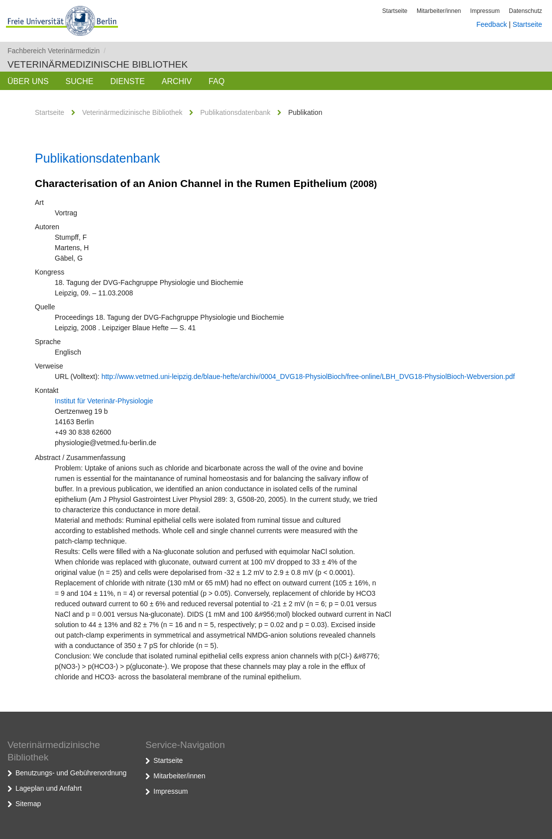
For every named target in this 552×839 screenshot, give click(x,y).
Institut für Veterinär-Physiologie (104, 401)
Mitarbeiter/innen (439, 10)
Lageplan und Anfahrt (48, 788)
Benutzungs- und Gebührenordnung (70, 773)
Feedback (491, 24)
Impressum (485, 10)
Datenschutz (525, 10)
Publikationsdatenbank (235, 112)
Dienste (127, 81)
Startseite (395, 10)
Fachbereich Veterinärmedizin (56, 50)
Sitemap (28, 804)
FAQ (216, 81)
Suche (80, 81)
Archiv (177, 81)
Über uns (28, 81)
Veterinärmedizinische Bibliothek (97, 64)
